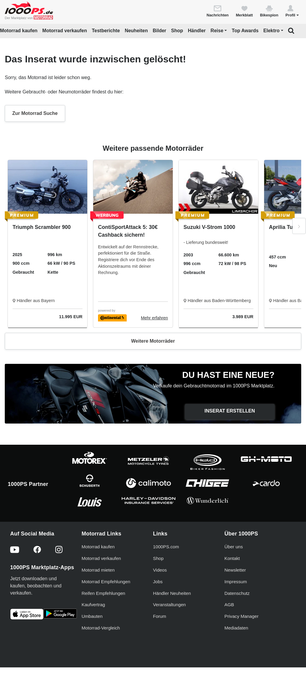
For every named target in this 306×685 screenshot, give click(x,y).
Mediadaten (236, 627)
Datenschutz (237, 593)
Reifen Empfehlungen (103, 593)
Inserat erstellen (229, 410)
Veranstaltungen (169, 604)
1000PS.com (166, 546)
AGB (229, 604)
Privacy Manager (241, 616)
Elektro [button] (271, 30)
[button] (292, 10)
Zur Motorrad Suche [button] (35, 113)
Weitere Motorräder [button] (153, 341)
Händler (197, 30)
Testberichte (106, 30)
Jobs (158, 581)
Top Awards (245, 30)
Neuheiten (136, 30)
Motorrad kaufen (18, 30)
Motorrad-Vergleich (101, 627)
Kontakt (232, 558)
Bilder (159, 30)
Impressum (235, 581)
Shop (177, 30)
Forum (159, 616)
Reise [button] (217, 30)
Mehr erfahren (154, 317)
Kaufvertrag (93, 604)
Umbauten (92, 616)
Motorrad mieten (98, 569)
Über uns (233, 546)
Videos (160, 569)
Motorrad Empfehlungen (106, 581)
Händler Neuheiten (172, 593)
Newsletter (235, 569)
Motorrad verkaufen (64, 30)
